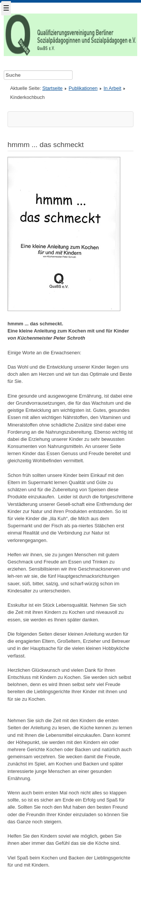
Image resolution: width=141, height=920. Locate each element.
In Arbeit (112, 88)
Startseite (52, 88)
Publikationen (83, 88)
